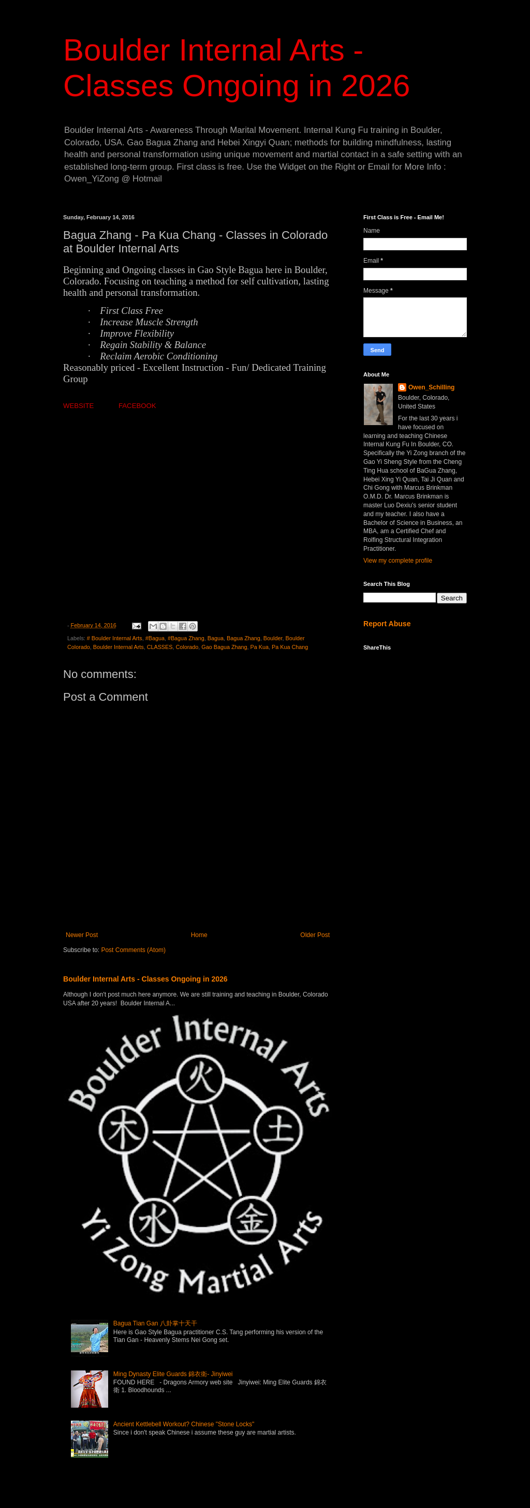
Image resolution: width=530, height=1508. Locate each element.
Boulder (273, 638)
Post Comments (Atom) (133, 950)
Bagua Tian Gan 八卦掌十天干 (155, 1323)
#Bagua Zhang (186, 638)
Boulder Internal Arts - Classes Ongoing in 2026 (145, 979)
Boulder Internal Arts (118, 647)
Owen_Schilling (431, 387)
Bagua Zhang (243, 638)
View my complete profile (397, 560)
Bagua (216, 638)
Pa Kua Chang (290, 647)
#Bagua (155, 638)
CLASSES (160, 647)
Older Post (315, 935)
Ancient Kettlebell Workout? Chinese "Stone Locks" (183, 1424)
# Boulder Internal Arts (114, 638)
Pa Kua (260, 647)
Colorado (186, 647)
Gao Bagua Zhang (224, 647)
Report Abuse (386, 624)
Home (199, 935)
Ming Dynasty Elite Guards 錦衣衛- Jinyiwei (173, 1374)
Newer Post (82, 935)
